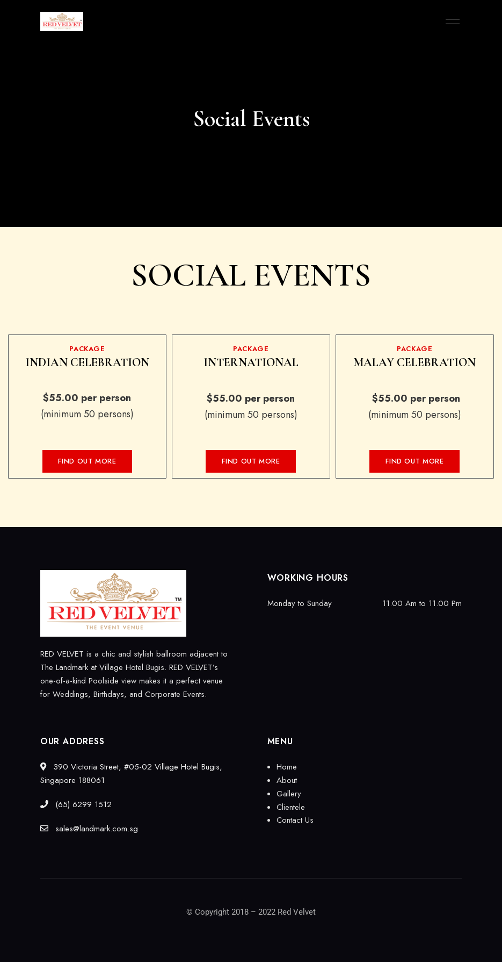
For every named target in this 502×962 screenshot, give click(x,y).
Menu (450, 21)
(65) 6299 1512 (76, 804)
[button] (87, 461)
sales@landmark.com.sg (89, 829)
